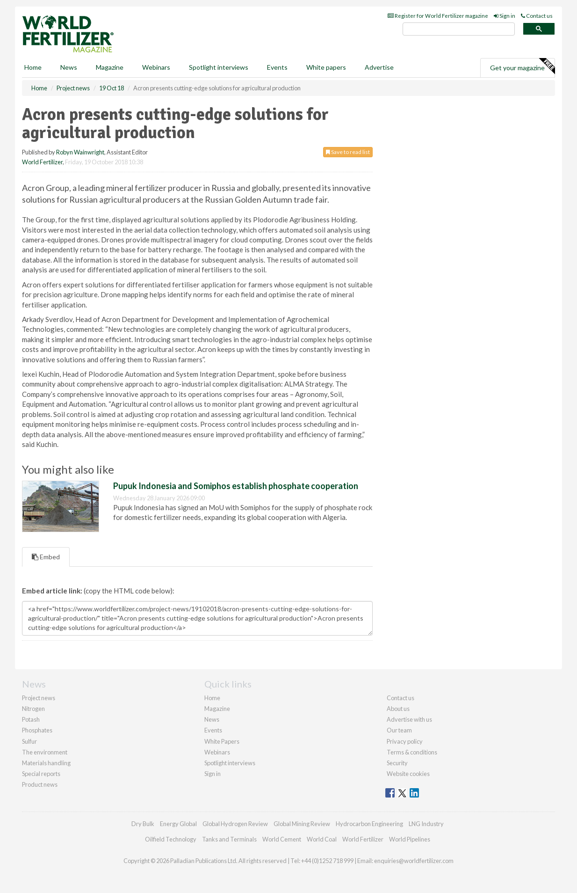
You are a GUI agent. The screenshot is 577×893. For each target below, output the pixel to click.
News (211, 719)
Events (277, 67)
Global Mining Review (302, 823)
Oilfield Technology (170, 839)
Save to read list (348, 151)
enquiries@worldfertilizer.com (414, 860)
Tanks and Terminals (229, 839)
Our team (399, 730)
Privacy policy (405, 741)
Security (397, 763)
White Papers (221, 741)
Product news (40, 784)
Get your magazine (522, 66)
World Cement (281, 839)
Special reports (41, 773)
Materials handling (46, 763)
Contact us (537, 16)
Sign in (504, 16)
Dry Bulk (142, 823)
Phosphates (37, 730)
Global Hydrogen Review (235, 823)
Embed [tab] (46, 557)
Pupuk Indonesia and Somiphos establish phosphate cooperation (235, 486)
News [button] (68, 67)
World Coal (322, 839)
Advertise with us (409, 719)
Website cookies (408, 773)
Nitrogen (33, 708)
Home (33, 67)
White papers (326, 67)
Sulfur (29, 741)
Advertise (379, 67)
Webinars (156, 67)
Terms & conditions (412, 752)
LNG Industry (426, 823)
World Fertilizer (42, 162)
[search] (459, 29)
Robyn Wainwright (80, 152)
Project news (38, 698)
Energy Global (178, 823)
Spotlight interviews (218, 67)
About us (398, 708)
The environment (44, 752)
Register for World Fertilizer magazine (438, 16)
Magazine (109, 67)
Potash (31, 719)
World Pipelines (409, 839)
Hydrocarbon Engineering (369, 823)
